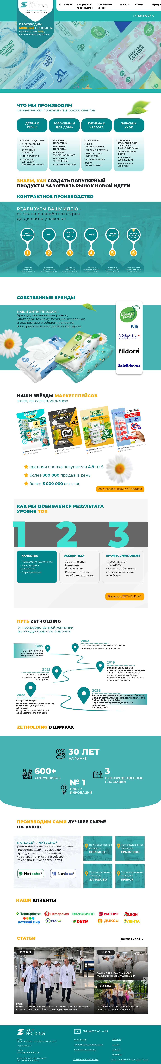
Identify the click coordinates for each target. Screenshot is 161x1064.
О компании (65, 4)
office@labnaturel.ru (28, 1052)
